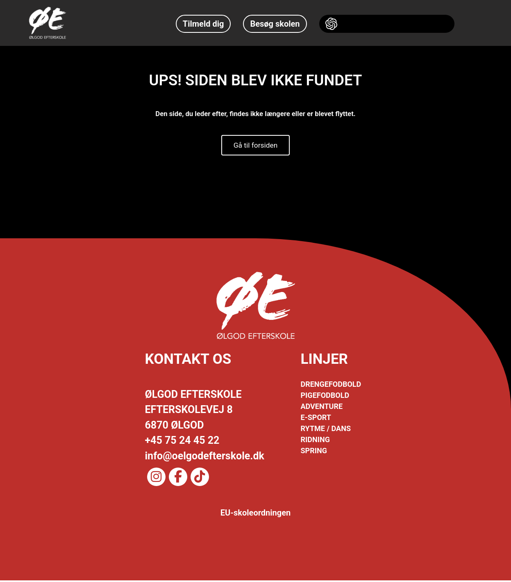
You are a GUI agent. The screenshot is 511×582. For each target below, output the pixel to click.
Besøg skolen (275, 24)
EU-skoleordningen (255, 514)
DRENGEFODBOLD (331, 385)
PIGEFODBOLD (325, 397)
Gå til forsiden (256, 146)
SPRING (314, 452)
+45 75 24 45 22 (182, 442)
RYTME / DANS (326, 430)
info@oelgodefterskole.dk (204, 457)
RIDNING (315, 441)
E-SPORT (316, 419)
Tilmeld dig (203, 24)
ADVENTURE (322, 408)
